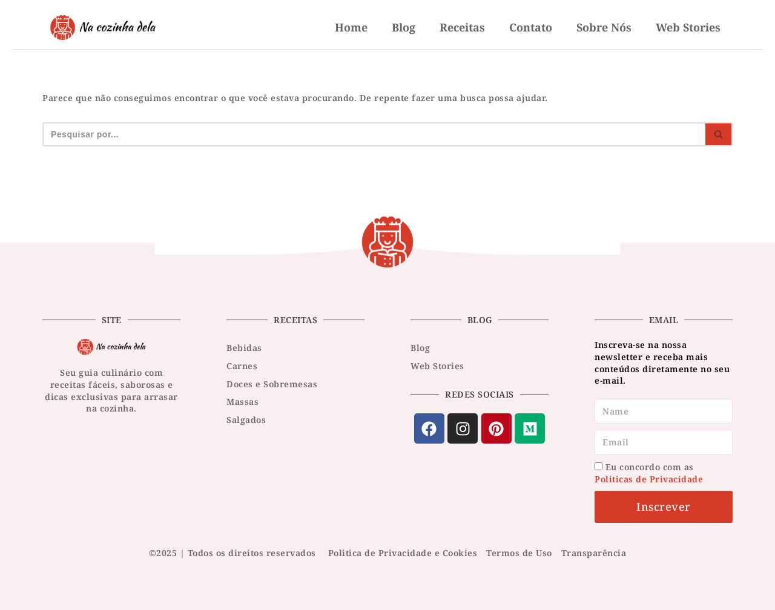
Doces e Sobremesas (271, 384)
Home (351, 27)
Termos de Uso (519, 553)
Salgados (246, 419)
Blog (403, 27)
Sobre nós (604, 27)
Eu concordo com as (649, 473)
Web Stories (688, 27)
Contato (530, 27)
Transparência (594, 553)
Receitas (462, 27)
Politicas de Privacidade (649, 479)
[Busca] (373, 134)
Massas (242, 401)
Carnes (241, 366)
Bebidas (244, 347)
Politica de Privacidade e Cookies (403, 553)
